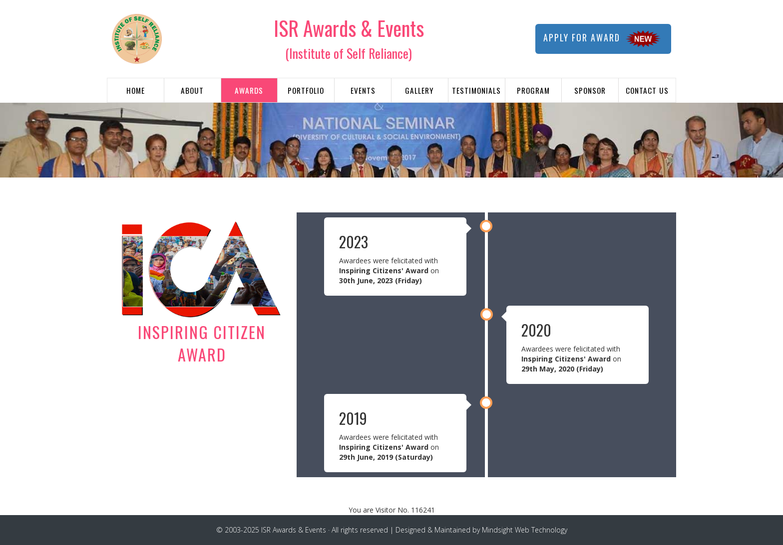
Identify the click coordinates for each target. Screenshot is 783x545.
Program (533, 90)
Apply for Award (603, 39)
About (192, 90)
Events (363, 90)
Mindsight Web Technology (524, 530)
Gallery (419, 90)
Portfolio (306, 90)
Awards (249, 90)
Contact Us (647, 90)
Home (135, 90)
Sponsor (590, 90)
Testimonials (476, 90)
